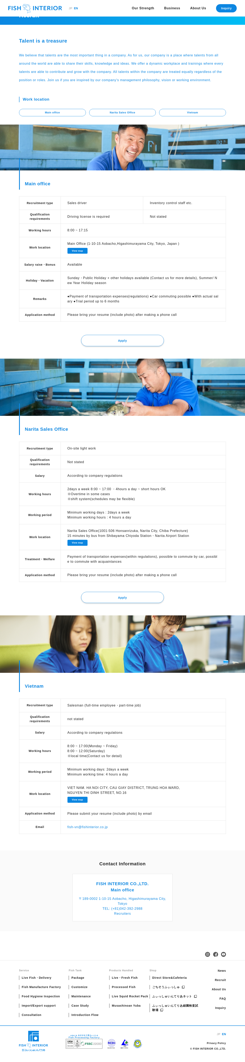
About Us (198, 8)
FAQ (223, 1004)
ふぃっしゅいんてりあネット (174, 1002)
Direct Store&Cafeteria (169, 983)
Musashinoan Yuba (126, 1011)
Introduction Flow (84, 1020)
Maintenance (81, 1002)
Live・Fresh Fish (125, 983)
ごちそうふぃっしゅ (168, 992)
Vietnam (192, 113)
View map (78, 252)
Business (172, 8)
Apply (122, 343)
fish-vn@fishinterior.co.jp (87, 832)
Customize (79, 992)
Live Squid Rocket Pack (130, 1002)
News (222, 976)
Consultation (31, 1020)
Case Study (80, 1011)
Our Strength (143, 8)
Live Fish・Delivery (37, 983)
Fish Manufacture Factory (41, 992)
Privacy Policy (216, 1049)
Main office (52, 113)
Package (77, 983)
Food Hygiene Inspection (41, 1002)
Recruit (220, 985)
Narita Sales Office (122, 113)
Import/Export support (39, 1011)
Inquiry (226, 8)
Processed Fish (124, 992)
